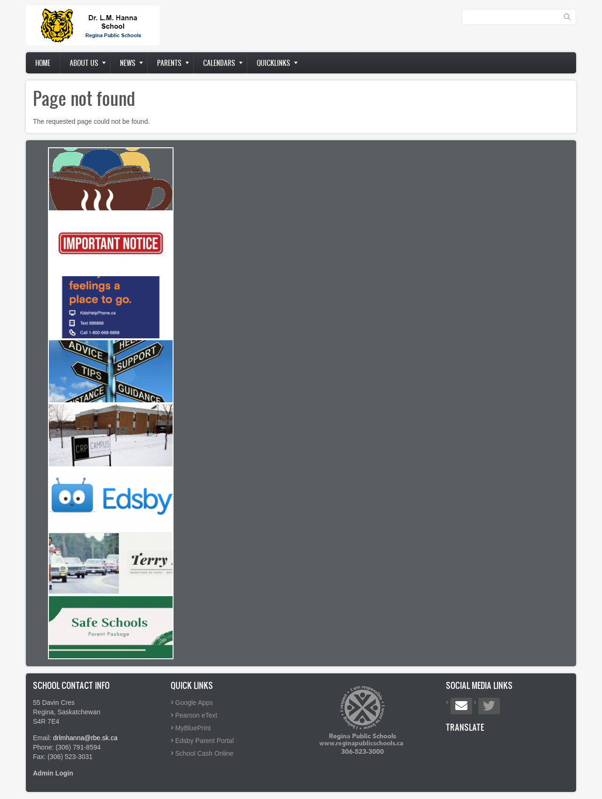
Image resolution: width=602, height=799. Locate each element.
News (127, 63)
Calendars (219, 63)
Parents (169, 63)
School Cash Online (204, 753)
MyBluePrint (193, 728)
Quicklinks (273, 63)
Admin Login (53, 773)
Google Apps (194, 702)
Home (42, 63)
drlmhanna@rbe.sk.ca (85, 738)
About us (84, 63)
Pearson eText (196, 715)
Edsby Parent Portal (204, 740)
